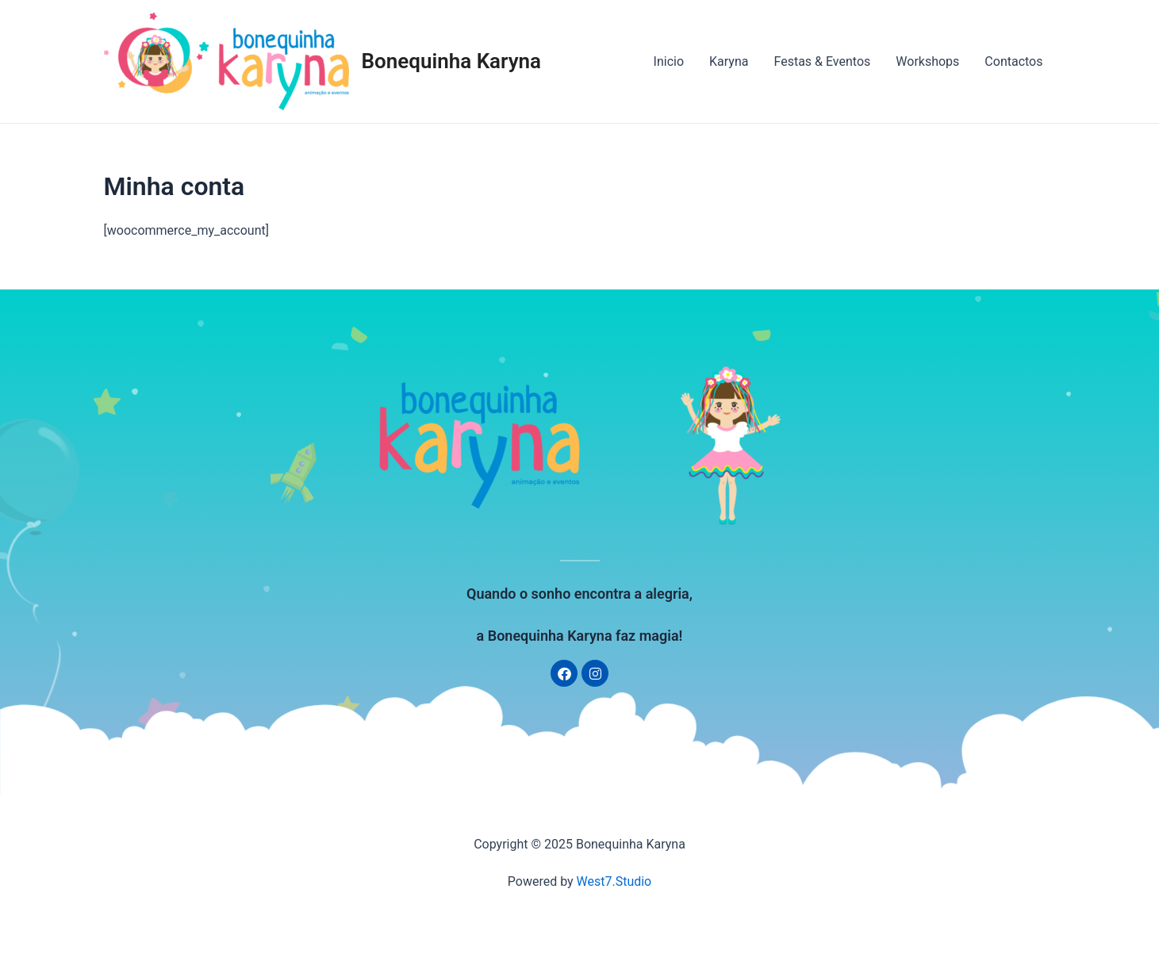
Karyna (728, 61)
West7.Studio (614, 881)
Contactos (1013, 61)
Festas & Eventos (821, 61)
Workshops (927, 61)
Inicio (669, 61)
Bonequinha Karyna (452, 61)
